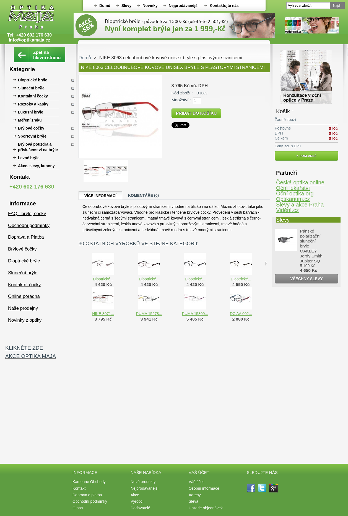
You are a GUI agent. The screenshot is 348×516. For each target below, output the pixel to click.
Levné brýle (29, 158)
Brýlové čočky (31, 128)
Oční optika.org (295, 193)
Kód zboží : (182, 93)
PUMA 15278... (149, 313)
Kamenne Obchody (89, 481)
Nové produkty (143, 481)
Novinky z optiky (24, 320)
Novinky (149, 5)
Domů (104, 5)
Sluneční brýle (31, 88)
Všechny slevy (306, 279)
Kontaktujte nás (224, 5)
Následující (266, 263)
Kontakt (78, 488)
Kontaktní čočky (33, 96)
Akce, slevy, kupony (36, 166)
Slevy (126, 5)
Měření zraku (30, 120)
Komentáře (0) (143, 195)
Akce (135, 495)
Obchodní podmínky (29, 225)
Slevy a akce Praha (300, 205)
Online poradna (24, 296)
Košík (283, 111)
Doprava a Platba (26, 237)
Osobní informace (204, 488)
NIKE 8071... (103, 313)
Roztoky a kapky (33, 104)
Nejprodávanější (184, 5)
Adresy (195, 495)
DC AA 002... (241, 313)
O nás (77, 508)
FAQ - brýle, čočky (27, 213)
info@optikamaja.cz (29, 40)
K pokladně (307, 156)
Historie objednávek (206, 508)
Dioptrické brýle (32, 80)
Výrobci (137, 501)
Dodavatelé (140, 508)
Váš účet (196, 481)
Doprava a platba (87, 495)
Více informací (100, 196)
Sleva (193, 501)
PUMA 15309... (195, 313)
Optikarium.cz (293, 199)
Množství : (181, 99)
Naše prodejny (23, 308)
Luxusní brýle (30, 112)
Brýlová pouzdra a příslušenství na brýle (38, 147)
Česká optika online (300, 182)
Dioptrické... (103, 279)
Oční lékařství (293, 188)
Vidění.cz (287, 210)
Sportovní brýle (32, 136)
